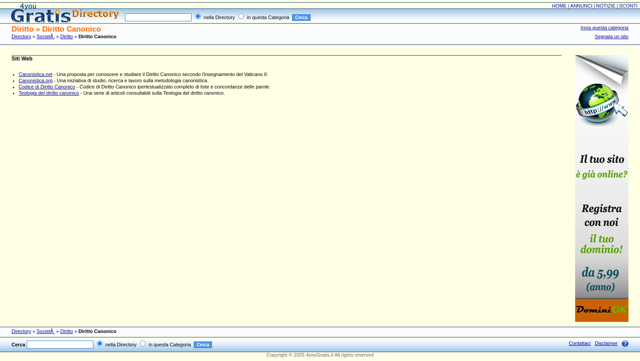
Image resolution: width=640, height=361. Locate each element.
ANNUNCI (581, 5)
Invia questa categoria (604, 27)
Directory (21, 36)
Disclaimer (606, 343)
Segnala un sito (611, 36)
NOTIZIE (605, 5)
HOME (559, 5)
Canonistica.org (35, 80)
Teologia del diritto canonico (49, 93)
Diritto (66, 36)
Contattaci (580, 343)
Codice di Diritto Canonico (47, 86)
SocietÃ (45, 36)
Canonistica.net (35, 74)
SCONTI (628, 5)
